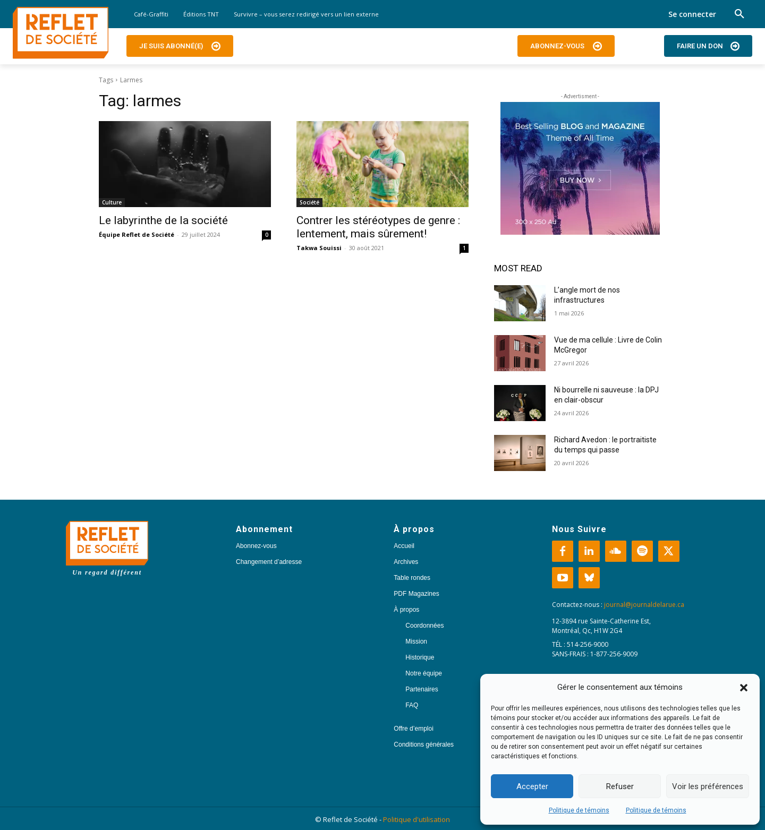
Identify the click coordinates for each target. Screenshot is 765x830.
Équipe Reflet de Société (136, 234)
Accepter (532, 786)
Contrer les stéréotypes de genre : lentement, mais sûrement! (378, 227)
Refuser (620, 786)
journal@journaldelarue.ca (644, 604)
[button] (743, 687)
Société (309, 202)
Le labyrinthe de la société (163, 220)
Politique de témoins (579, 810)
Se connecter (692, 14)
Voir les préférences (707, 786)
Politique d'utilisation (416, 819)
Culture (112, 202)
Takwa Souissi (319, 248)
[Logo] (60, 33)
